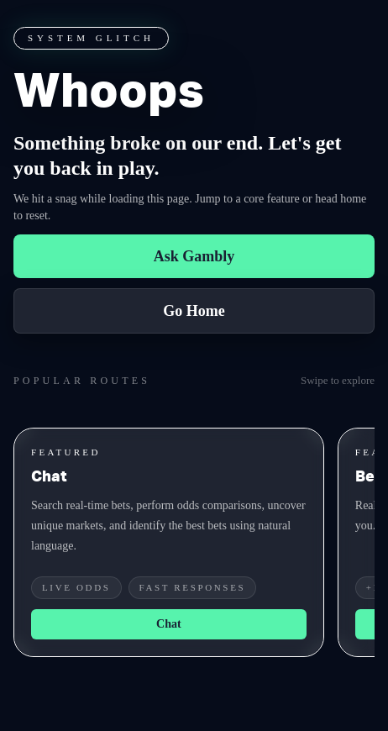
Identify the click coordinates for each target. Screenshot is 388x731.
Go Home (194, 310)
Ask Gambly (194, 256)
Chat (168, 624)
